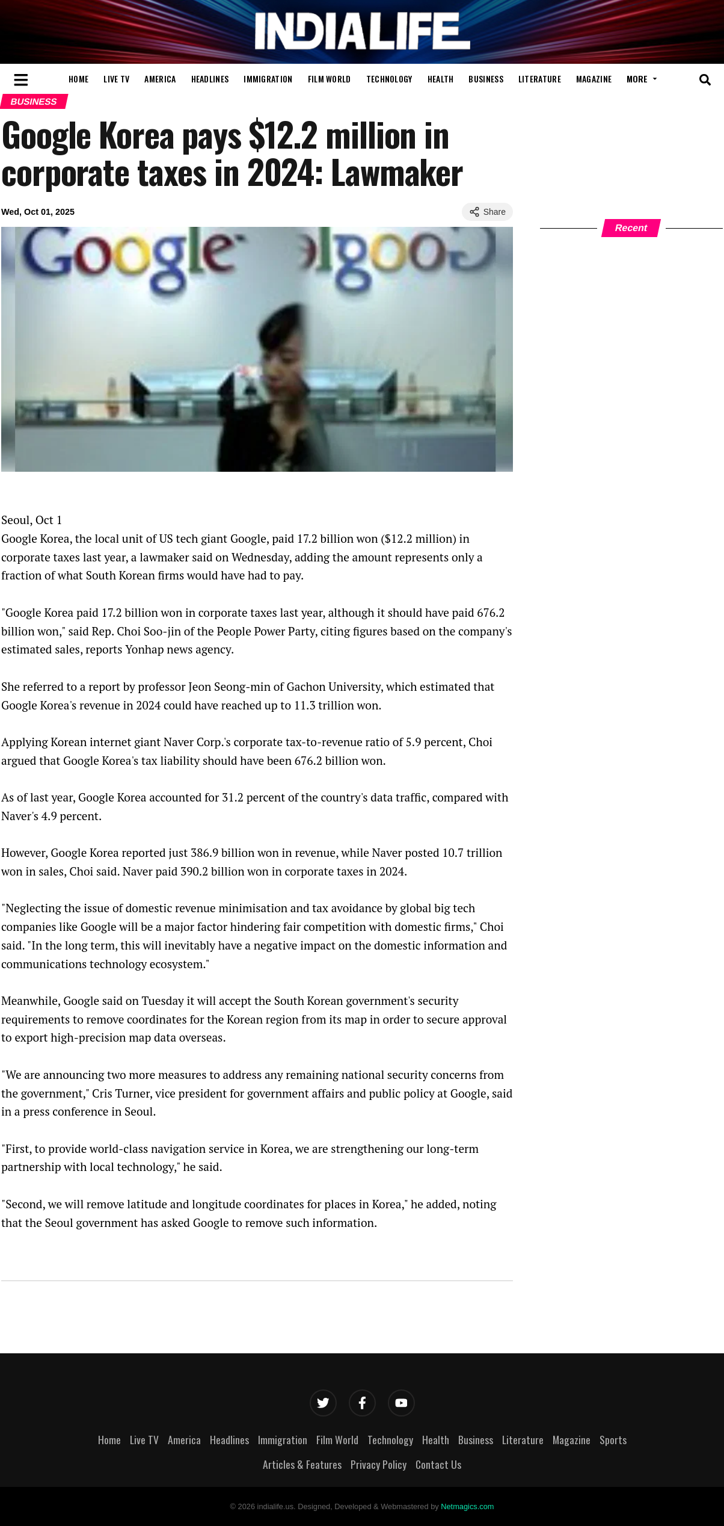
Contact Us (438, 1464)
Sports (613, 1439)
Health (441, 78)
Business (485, 78)
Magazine (594, 78)
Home (78, 78)
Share (487, 211)
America (160, 78)
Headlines (210, 78)
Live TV (116, 78)
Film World (329, 78)
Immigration (268, 78)
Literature (539, 78)
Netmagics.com (467, 1506)
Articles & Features (302, 1464)
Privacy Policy (378, 1464)
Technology (389, 78)
